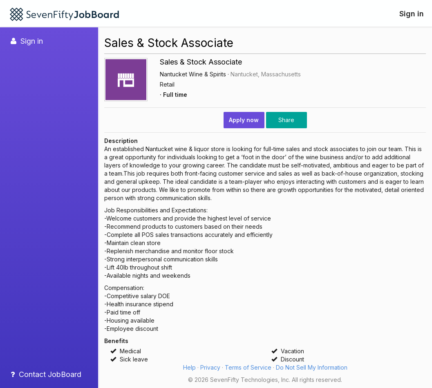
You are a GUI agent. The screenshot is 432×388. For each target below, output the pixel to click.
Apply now (244, 119)
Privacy (210, 367)
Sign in (411, 13)
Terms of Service (248, 367)
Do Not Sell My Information (311, 367)
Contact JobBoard (46, 374)
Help (189, 367)
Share (286, 119)
